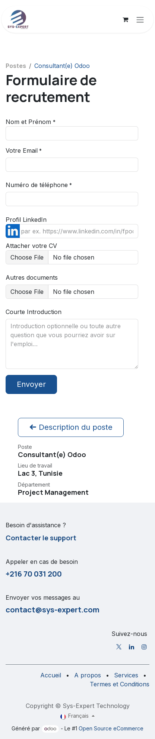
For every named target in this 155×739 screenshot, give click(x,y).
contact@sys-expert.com (52, 609)
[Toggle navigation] (140, 19)
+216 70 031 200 (34, 573)
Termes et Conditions (119, 684)
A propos (87, 675)
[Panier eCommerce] (125, 19)
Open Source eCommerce (111, 728)
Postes (16, 65)
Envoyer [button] (31, 384)
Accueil (50, 675)
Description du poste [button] (71, 427)
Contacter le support (41, 537)
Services (126, 675)
